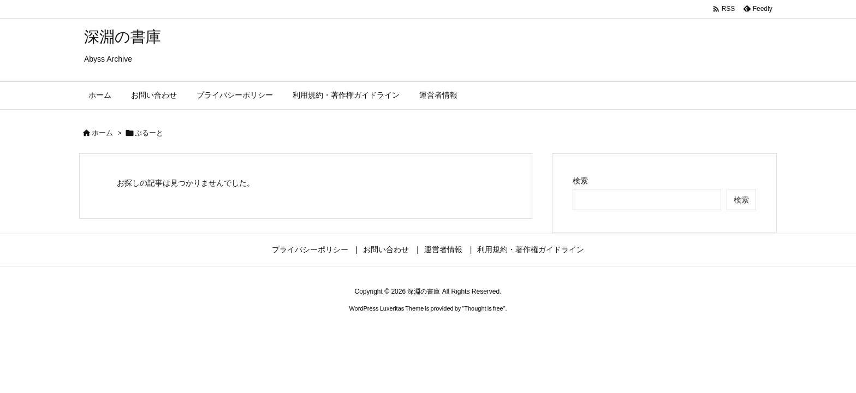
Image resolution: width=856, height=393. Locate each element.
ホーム (102, 133)
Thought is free (483, 308)
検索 (580, 180)
